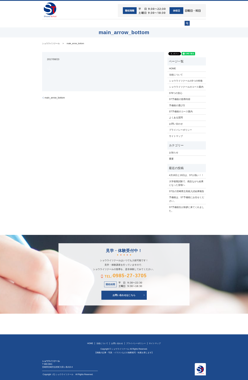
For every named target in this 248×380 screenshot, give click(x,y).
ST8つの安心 (67, 23)
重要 (171, 158)
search (197, 24)
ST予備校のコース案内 (181, 111)
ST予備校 (134, 23)
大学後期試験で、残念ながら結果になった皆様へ (186, 183)
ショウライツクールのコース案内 (186, 86)
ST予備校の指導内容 (179, 99)
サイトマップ (176, 135)
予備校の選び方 (154, 23)
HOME (50, 23)
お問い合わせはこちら (124, 294)
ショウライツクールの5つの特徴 (185, 80)
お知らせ (173, 152)
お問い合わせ (176, 23)
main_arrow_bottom (75, 43)
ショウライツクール (112, 23)
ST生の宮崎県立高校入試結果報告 (186, 191)
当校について (88, 23)
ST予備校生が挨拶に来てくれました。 (186, 209)
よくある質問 (176, 117)
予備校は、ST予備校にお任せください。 (186, 199)
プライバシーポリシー (180, 129)
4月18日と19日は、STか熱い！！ (186, 175)
